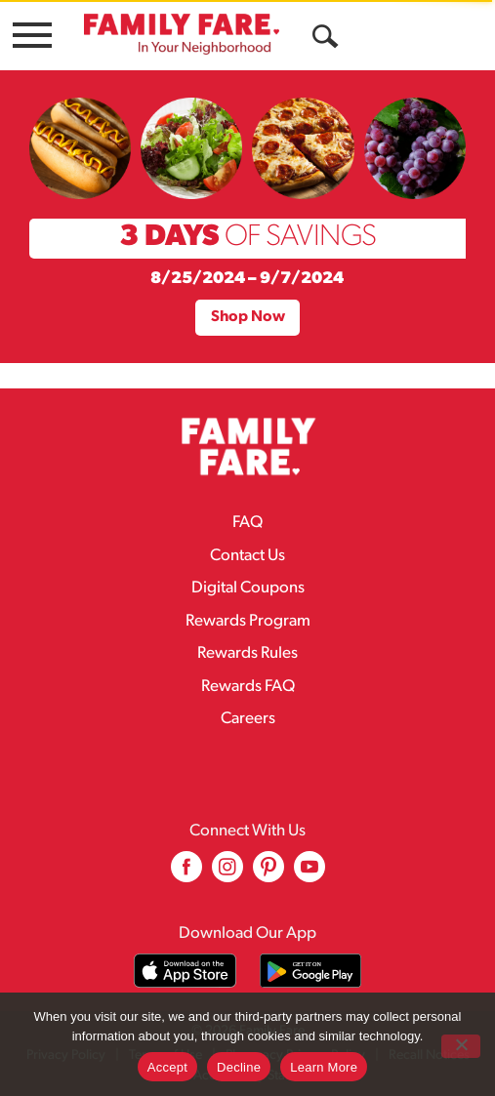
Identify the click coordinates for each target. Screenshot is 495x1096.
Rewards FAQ (248, 686)
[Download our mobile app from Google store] (311, 970)
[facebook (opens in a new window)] (186, 874)
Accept (167, 1067)
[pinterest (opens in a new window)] (268, 874)
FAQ (247, 522)
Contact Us (247, 556)
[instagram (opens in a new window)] (227, 874)
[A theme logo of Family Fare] (181, 34)
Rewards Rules (247, 653)
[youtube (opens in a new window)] (309, 874)
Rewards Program (248, 621)
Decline (239, 1067)
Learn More (323, 1067)
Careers (248, 718)
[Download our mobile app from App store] (185, 970)
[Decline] (460, 1046)
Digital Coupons (248, 588)
